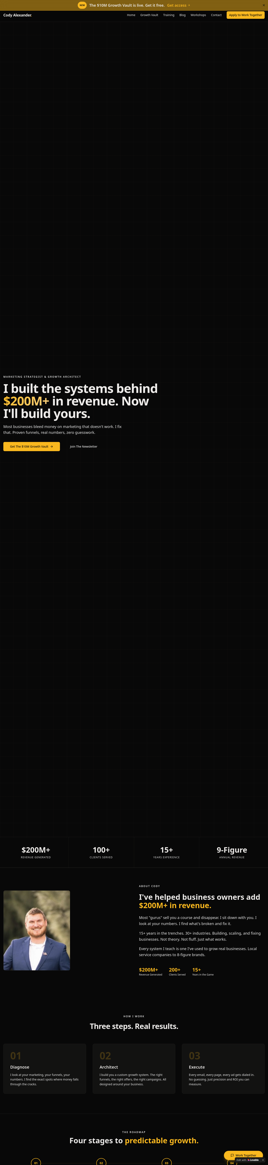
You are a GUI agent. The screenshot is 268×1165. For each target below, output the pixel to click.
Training (168, 15)
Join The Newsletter (83, 446)
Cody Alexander (17, 15)
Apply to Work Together (245, 15)
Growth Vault (149, 15)
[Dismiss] (263, 5)
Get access (178, 5)
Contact (216, 15)
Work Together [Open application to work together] (243, 1155)
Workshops (198, 15)
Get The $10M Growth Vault (31, 446)
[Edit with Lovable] (247, 1159)
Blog (182, 15)
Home (131, 15)
